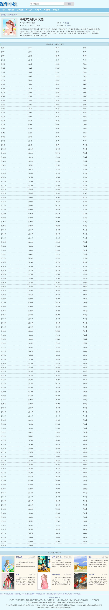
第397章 (3, 448)
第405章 (3, 456)
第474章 (30, 525)
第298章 (30, 347)
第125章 (3, 173)
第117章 (3, 165)
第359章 (58, 408)
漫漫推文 (29, 594)
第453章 (3, 505)
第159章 (58, 205)
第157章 (3, 205)
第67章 (57, 112)
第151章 (58, 197)
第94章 (30, 141)
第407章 (58, 456)
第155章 (58, 201)
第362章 (30, 412)
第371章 (58, 420)
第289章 (3, 339)
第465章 (3, 517)
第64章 (85, 108)
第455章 (58, 505)
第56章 (85, 100)
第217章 (3, 266)
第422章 (30, 472)
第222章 (30, 270)
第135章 (58, 181)
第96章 (85, 141)
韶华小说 (3, 15)
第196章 (85, 242)
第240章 (85, 286)
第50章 (30, 96)
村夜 (17, 574)
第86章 (30, 133)
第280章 (85, 327)
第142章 (30, 189)
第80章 (85, 125)
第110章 (30, 157)
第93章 (3, 141)
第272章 (85, 319)
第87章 (57, 133)
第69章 (3, 116)
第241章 (3, 290)
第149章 (3, 197)
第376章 (85, 424)
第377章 (3, 428)
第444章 (85, 493)
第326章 (30, 375)
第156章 (85, 201)
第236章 (85, 282)
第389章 (3, 440)
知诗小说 (61, 594)
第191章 (58, 238)
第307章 (58, 355)
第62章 (30, 108)
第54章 (30, 100)
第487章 (58, 537)
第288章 (85, 335)
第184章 (85, 230)
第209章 (3, 258)
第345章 (3, 396)
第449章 (3, 501)
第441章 (3, 493)
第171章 (58, 218)
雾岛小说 (56, 594)
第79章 (57, 125)
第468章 (85, 517)
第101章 (3, 149)
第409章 (3, 460)
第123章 (58, 169)
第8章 (84, 52)
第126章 (30, 173)
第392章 (85, 440)
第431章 (58, 481)
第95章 (57, 141)
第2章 (30, 48)
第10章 (30, 56)
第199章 (58, 246)
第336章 (85, 383)
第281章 (3, 331)
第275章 (58, 323)
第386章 (30, 436)
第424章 (85, 472)
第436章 (85, 485)
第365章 (3, 416)
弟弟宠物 (91, 574)
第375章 (58, 424)
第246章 (30, 294)
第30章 (30, 76)
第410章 (30, 460)
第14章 (30, 60)
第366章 (30, 416)
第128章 (85, 173)
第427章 (58, 476)
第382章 (30, 432)
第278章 (30, 327)
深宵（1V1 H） (57, 557)
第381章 (3, 432)
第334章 (30, 383)
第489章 (3, 541)
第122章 (30, 169)
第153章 (3, 201)
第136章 (85, 181)
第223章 (58, 270)
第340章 (85, 387)
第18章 (30, 64)
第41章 (3, 88)
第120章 (85, 165)
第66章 (30, 112)
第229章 (3, 278)
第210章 (30, 258)
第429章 (3, 481)
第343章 (58, 392)
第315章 (58, 363)
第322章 (30, 371)
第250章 (30, 298)
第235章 (58, 282)
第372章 (85, 420)
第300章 (85, 347)
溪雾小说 (13, 594)
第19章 (57, 64)
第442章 (30, 493)
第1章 (2, 48)
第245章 (3, 294)
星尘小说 (67, 594)
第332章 (85, 379)
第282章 (30, 331)
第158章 (30, 205)
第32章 (85, 76)
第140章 (85, 185)
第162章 (30, 209)
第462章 (30, 513)
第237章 (3, 286)
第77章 (3, 125)
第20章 (85, 64)
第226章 (30, 274)
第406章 (30, 456)
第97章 (3, 145)
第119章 (58, 165)
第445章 (3, 497)
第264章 (85, 311)
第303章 (58, 351)
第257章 (3, 307)
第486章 (30, 537)
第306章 (30, 355)
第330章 (30, 379)
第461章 (3, 513)
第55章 (57, 100)
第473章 (3, 525)
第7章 (57, 52)
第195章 (58, 242)
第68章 (85, 112)
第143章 (58, 189)
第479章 (58, 529)
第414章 (30, 464)
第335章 (58, 383)
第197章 (3, 246)
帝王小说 (2, 594)
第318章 (30, 367)
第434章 (30, 485)
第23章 (57, 68)
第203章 (58, 250)
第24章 (85, 68)
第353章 (3, 404)
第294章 (30, 343)
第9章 (2, 56)
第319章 (58, 367)
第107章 (58, 153)
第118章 (30, 165)
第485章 (3, 537)
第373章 (3, 424)
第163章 (58, 209)
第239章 (58, 286)
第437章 (3, 489)
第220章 (85, 266)
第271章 (58, 319)
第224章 (85, 270)
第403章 (58, 452)
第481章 (3, 533)
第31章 (57, 76)
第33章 (3, 80)
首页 (4, 10)
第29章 (3, 76)
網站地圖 (52, 597)
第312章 (85, 359)
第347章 (58, 396)
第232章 (85, 278)
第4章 (84, 48)
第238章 (30, 286)
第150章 (30, 197)
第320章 (85, 367)
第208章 (85, 254)
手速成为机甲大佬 (12, 15)
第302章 (30, 351)
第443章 (58, 493)
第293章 (3, 343)
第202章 (30, 250)
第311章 (58, 359)
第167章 (58, 214)
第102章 (30, 149)
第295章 (58, 343)
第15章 (57, 60)
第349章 (3, 400)
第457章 (3, 509)
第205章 (3, 254)
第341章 (3, 392)
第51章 (57, 96)
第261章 (3, 311)
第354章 (30, 404)
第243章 (58, 290)
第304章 (85, 351)
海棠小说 (50, 594)
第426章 (30, 476)
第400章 (85, 448)
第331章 (58, 379)
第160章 (85, 205)
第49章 (3, 96)
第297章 (3, 347)
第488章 (85, 537)
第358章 (30, 408)
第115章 (58, 161)
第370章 (30, 420)
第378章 (30, 428)
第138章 (30, 185)
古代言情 (20, 10)
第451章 (58, 501)
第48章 (85, 92)
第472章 (85, 521)
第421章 (3, 472)
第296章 (85, 343)
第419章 (58, 468)
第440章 (85, 489)
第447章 (58, 497)
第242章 (30, 290)
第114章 (30, 161)
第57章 (3, 104)
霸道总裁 (56, 10)
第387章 (58, 436)
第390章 (30, 440)
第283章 (58, 331)
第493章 (3, 545)
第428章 (85, 476)
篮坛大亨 (19, 557)
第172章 (85, 218)
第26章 (30, 72)
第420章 (85, 468)
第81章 (3, 129)
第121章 (3, 169)
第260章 (85, 307)
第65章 (3, 112)
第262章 (30, 311)
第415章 (58, 464)
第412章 (85, 460)
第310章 (30, 359)
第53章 (3, 100)
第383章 (58, 432)
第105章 (3, 153)
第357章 (3, 408)
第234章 (30, 282)
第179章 (58, 226)
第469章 (3, 521)
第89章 (3, 137)
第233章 (3, 282)
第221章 (3, 270)
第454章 (30, 505)
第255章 (58, 303)
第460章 (85, 509)
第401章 (3, 452)
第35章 (57, 80)
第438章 (30, 489)
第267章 (58, 315)
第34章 (30, 80)
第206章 (30, 254)
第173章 (3, 222)
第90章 (30, 137)
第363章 (58, 412)
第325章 (3, 375)
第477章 (3, 529)
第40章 (85, 84)
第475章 (58, 525)
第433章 (3, 485)
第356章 (85, 404)
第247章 (58, 294)
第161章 (3, 209)
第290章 (30, 339)
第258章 (30, 307)
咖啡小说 (34, 594)
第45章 (3, 92)
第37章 (3, 84)
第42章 (30, 88)
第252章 (85, 298)
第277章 (3, 327)
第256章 (85, 303)
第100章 (85, 145)
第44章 (85, 88)
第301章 (3, 351)
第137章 (3, 185)
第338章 (30, 387)
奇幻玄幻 (29, 10)
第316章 (85, 363)
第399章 (58, 448)
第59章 (57, 104)
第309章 (3, 359)
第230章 (30, 278)
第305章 (3, 355)
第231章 (58, 278)
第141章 (3, 189)
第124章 (85, 169)
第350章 (30, 400)
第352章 (85, 400)
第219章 (58, 266)
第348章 (85, 396)
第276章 (85, 323)
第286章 (30, 335)
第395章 (58, 444)
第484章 (85, 533)
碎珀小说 (77, 594)
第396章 (85, 444)
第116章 (85, 161)
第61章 (3, 108)
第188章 (85, 234)
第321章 (3, 371)
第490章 (30, 541)
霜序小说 (39, 594)
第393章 (3, 444)
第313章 (3, 363)
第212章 (85, 258)
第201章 (3, 250)
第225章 (3, 274)
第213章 (3, 262)
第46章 (30, 92)
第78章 (30, 125)
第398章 (30, 448)
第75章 (57, 120)
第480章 (85, 529)
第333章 (3, 383)
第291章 (58, 339)
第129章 (3, 177)
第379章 (58, 428)
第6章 (30, 52)
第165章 (3, 214)
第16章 (85, 60)
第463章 (58, 513)
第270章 (30, 319)
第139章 (58, 185)
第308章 (85, 355)
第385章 (3, 436)
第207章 (58, 254)
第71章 (57, 116)
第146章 (30, 193)
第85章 (3, 133)
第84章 (85, 129)
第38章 (30, 84)
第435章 (58, 485)
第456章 (85, 505)
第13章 (3, 60)
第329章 (3, 379)
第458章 (30, 509)
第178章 (30, 226)
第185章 (3, 234)
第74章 (30, 120)
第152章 (85, 197)
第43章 (57, 88)
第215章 (58, 262)
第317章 (3, 367)
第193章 (3, 242)
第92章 (85, 137)
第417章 (3, 468)
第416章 (85, 464)
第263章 (58, 311)
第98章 (30, 145)
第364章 (85, 412)
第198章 (30, 246)
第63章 (57, 108)
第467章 (58, 517)
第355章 (58, 404)
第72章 (85, 116)
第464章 (85, 513)
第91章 (57, 137)
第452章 (85, 501)
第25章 (3, 72)
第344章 (85, 392)
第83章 (57, 129)
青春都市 (47, 10)
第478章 (30, 529)
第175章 (58, 222)
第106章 (30, 153)
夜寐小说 (72, 594)
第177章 (3, 226)
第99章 (57, 145)
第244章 (85, 290)
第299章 (58, 347)
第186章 (30, 234)
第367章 (58, 416)
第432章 (85, 481)
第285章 (3, 335)
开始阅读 (66, 23)
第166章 (30, 214)
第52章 (85, 96)
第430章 (30, 481)
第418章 (30, 468)
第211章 (58, 258)
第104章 (85, 149)
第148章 (85, 193)
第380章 (85, 428)
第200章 (85, 246)
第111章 (58, 157)
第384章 (85, 432)
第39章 (57, 84)
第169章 (3, 218)
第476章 (85, 525)
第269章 (3, 319)
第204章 (85, 250)
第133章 (3, 181)
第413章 (3, 464)
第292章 (85, 339)
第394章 (30, 444)
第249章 (3, 298)
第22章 (30, 68)
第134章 (30, 181)
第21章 (3, 68)
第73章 (3, 120)
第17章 (3, 64)
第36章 (85, 80)
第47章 (57, 92)
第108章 (85, 153)
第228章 (85, 274)
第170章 (30, 218)
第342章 (30, 392)
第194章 (30, 242)
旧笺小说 (45, 594)
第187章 (58, 234)
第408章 (85, 456)
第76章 (85, 120)
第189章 (3, 238)
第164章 (85, 209)
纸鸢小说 (8, 594)
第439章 (58, 489)
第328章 (85, 375)
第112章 (85, 157)
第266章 (30, 315)
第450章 (30, 501)
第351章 (58, 400)
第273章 (3, 323)
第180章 (85, 226)
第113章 (3, 161)
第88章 (85, 133)
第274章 (30, 323)
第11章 (57, 56)
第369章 (3, 420)
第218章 (30, 266)
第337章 (3, 387)
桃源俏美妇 (56, 574)
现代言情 (11, 10)
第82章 (30, 129)
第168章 (85, 214)
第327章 (58, 375)
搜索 (69, 4)
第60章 (85, 104)
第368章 (85, 416)
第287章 (58, 335)
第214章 (30, 262)
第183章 (58, 230)
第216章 (85, 262)
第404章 (85, 452)
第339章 (58, 387)
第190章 (30, 238)
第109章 (3, 157)
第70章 (30, 116)
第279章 (58, 327)
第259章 (58, 307)
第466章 (30, 517)
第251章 (58, 298)
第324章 (85, 371)
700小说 (24, 594)
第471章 (58, 521)
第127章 (58, 173)
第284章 (85, 331)
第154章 (30, 201)
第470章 (30, 521)
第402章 (30, 452)
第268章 (85, 315)
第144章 (85, 189)
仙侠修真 (38, 10)
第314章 (30, 363)
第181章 (3, 230)
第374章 (30, 424)
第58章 (30, 104)
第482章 (30, 533)
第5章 (2, 52)
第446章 (30, 497)
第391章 (58, 440)
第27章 (57, 72)
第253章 (3, 303)
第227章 (58, 274)
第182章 (30, 230)
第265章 (3, 315)
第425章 (3, 476)
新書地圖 (57, 597)
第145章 (3, 193)
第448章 (85, 497)
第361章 (3, 412)
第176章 (85, 222)
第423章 (58, 472)
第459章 (58, 509)
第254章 (30, 303)
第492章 (85, 541)
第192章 (85, 238)
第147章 (58, 193)
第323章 (58, 371)
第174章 (30, 222)
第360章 (85, 408)
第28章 (85, 72)
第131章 (58, 177)
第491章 (58, 541)
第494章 (68, 25)
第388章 (85, 436)
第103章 (58, 149)
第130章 (30, 177)
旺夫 (89, 557)
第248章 (85, 294)
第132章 (85, 177)
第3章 (57, 48)
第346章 (30, 396)
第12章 (85, 56)
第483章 (58, 533)
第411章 (58, 460)
